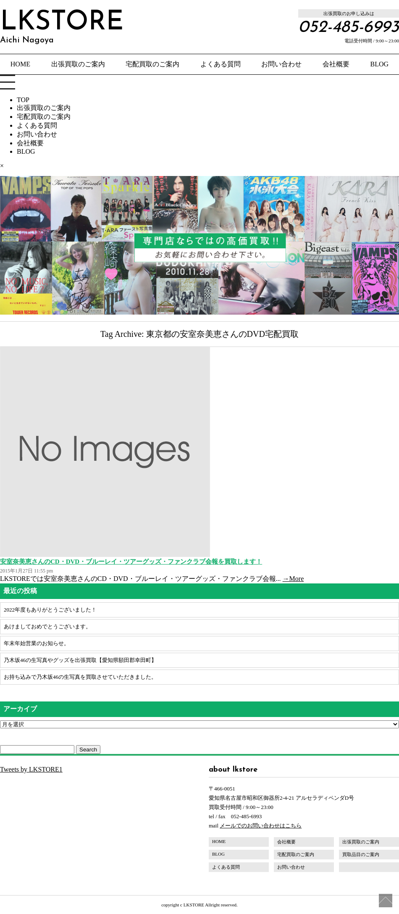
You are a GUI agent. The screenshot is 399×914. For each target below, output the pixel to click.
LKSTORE (61, 27)
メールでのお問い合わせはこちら (261, 825)
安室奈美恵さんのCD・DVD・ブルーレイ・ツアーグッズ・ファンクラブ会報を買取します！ (131, 561)
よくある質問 (220, 64)
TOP (23, 99)
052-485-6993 (348, 27)
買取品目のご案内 (360, 854)
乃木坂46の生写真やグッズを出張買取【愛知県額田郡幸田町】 (80, 660)
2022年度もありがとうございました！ (50, 610)
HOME (20, 64)
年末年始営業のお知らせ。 (36, 643)
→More (293, 578)
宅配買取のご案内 (152, 64)
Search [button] (88, 749)
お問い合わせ (281, 64)
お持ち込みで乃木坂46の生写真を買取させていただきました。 (80, 677)
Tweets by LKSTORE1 (31, 769)
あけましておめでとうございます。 (47, 626)
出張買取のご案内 (78, 64)
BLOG (379, 64)
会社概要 (336, 64)
